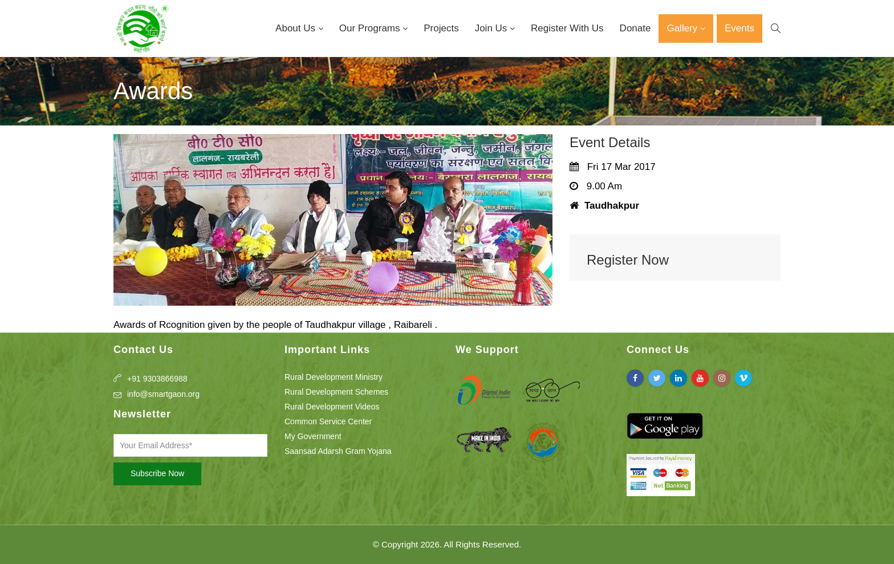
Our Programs (371, 28)
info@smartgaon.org (163, 394)
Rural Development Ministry (334, 377)
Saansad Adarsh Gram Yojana (338, 451)
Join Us (492, 28)
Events (739, 28)
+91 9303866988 (157, 378)
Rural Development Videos (332, 406)
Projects (441, 28)
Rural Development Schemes (336, 391)
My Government (313, 436)
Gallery (683, 28)
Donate (635, 28)
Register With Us (567, 28)
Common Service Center (328, 421)
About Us (296, 28)
